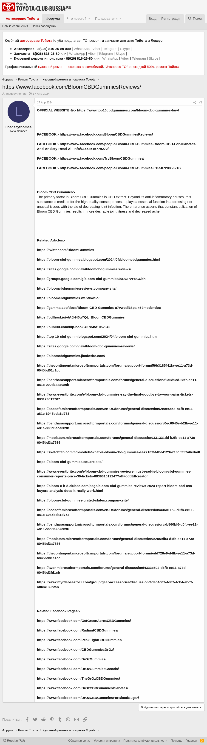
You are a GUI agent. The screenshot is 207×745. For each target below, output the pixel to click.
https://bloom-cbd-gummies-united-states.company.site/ (83, 500)
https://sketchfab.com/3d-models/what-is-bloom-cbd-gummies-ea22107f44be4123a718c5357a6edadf (118, 452)
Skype (125, 49)
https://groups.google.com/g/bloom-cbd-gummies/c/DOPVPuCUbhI (92, 279)
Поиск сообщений (44, 26)
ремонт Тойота (167, 67)
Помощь (176, 740)
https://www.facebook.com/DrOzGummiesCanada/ (78, 669)
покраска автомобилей (84, 67)
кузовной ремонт (51, 67)
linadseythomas (16, 93)
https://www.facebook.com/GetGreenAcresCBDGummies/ (84, 621)
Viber (96, 49)
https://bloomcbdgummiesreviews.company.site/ (76, 288)
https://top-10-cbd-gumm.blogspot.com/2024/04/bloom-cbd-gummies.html (97, 336)
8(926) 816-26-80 (50, 49)
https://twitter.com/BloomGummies (65, 250)
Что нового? (76, 18)
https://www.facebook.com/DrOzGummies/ (71, 659)
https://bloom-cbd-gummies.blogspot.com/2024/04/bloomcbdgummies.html (98, 259)
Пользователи (106, 18)
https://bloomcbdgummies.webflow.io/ (68, 298)
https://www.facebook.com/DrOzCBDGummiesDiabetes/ (82, 688)
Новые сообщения (15, 26)
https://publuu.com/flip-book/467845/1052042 (73, 327)
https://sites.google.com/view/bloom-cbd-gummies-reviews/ (86, 346)
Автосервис (24, 49)
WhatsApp (82, 49)
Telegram (110, 49)
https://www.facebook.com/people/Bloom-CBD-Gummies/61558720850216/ (120, 168)
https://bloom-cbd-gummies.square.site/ (69, 462)
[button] (89, 18)
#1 (200, 102)
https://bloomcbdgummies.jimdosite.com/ (71, 356)
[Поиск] (195, 18)
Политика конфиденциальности (145, 740)
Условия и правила (107, 740)
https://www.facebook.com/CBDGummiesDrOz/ (75, 649)
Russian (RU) (14, 740)
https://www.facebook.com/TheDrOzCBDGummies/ (78, 678)
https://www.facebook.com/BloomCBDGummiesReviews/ (106, 134)
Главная (191, 740)
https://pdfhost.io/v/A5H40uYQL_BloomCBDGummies (81, 317)
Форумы (53, 18)
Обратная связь (79, 740)
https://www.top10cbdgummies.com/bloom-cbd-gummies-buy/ (128, 110)
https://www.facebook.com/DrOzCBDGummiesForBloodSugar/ (88, 698)
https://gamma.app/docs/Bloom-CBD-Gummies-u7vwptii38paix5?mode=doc (99, 308)
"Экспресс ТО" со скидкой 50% (129, 67)
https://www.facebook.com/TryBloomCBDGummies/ (102, 158)
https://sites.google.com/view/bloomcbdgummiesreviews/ (84, 269)
